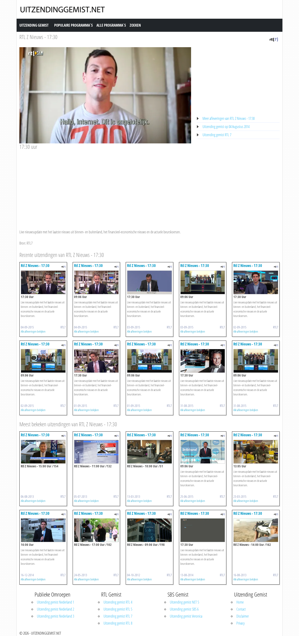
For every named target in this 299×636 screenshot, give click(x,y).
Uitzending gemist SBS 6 (184, 609)
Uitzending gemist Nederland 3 (55, 616)
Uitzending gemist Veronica (186, 616)
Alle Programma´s (111, 25)
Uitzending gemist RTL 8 (117, 623)
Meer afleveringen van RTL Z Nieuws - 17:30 (229, 118)
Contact (241, 609)
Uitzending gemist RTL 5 (117, 609)
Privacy (240, 623)
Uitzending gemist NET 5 (184, 602)
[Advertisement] (105, 185)
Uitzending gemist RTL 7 (217, 134)
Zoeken (135, 25)
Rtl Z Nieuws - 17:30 (35, 265)
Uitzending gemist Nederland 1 (55, 602)
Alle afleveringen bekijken (33, 331)
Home (240, 602)
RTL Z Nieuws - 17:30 (38, 37)
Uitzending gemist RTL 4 (117, 602)
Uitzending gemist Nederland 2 (55, 609)
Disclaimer (242, 616)
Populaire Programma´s (73, 25)
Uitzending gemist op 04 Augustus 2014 (226, 126)
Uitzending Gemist (34, 25)
